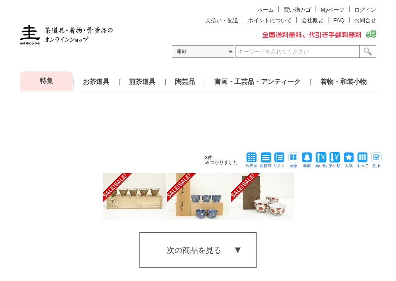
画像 (293, 164)
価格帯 (265, 164)
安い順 (335, 164)
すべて (362, 164)
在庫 (376, 164)
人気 (349, 164)
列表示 (251, 164)
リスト (279, 164)
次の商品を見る (194, 250)
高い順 (321, 164)
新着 (307, 164)
